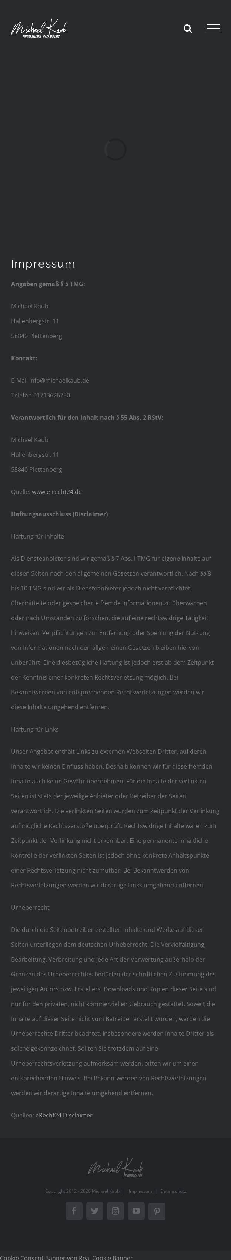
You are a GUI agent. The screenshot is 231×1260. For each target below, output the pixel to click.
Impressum (140, 1191)
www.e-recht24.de (57, 492)
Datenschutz (173, 1191)
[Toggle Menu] (213, 28)
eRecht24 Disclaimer (64, 1115)
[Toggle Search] (188, 28)
